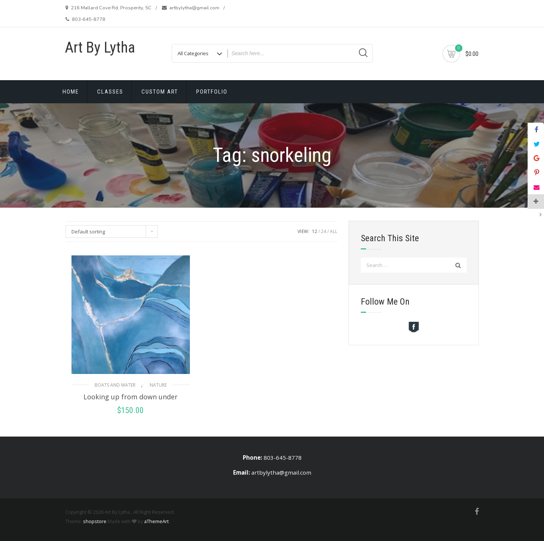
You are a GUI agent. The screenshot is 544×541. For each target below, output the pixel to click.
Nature (158, 385)
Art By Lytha (100, 47)
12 (314, 231)
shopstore (94, 521)
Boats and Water (115, 385)
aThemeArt (156, 521)
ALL (333, 231)
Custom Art (159, 91)
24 (323, 231)
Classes (110, 91)
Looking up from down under (130, 396)
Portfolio (212, 91)
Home (71, 91)
